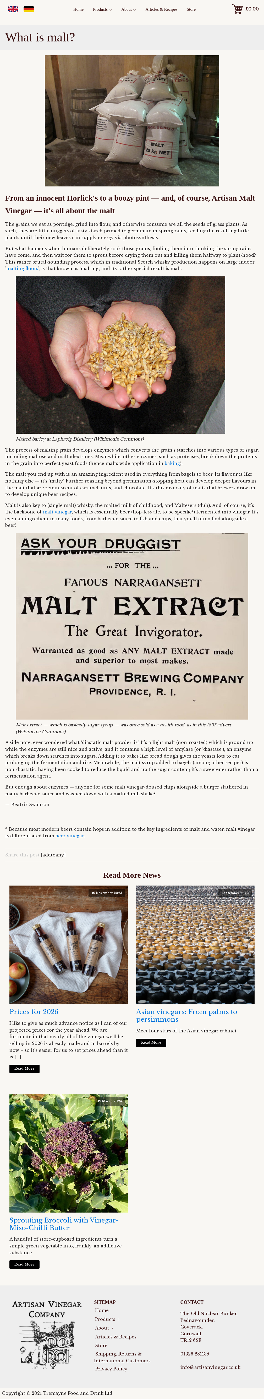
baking (172, 463)
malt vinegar (57, 511)
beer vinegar (70, 835)
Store (191, 9)
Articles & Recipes (161, 9)
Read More (24, 1068)
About (128, 9)
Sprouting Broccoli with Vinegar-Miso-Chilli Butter (63, 1224)
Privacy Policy (110, 1368)
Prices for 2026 (33, 1012)
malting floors (22, 268)
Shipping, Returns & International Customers (122, 1357)
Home (78, 9)
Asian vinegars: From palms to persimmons (186, 1015)
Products (102, 9)
